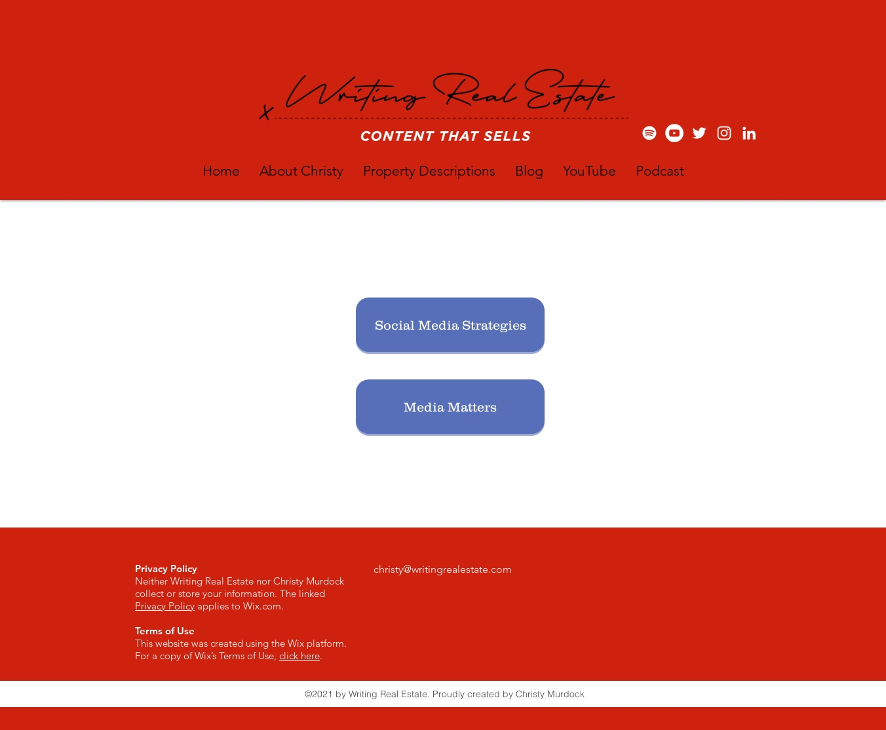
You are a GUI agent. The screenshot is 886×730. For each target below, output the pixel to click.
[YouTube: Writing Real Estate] (674, 133)
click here (299, 655)
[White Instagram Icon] (724, 133)
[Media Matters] (450, 406)
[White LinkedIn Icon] (749, 133)
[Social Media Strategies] (450, 325)
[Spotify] (649, 133)
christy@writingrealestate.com (443, 569)
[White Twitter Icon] (699, 133)
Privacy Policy (165, 606)
